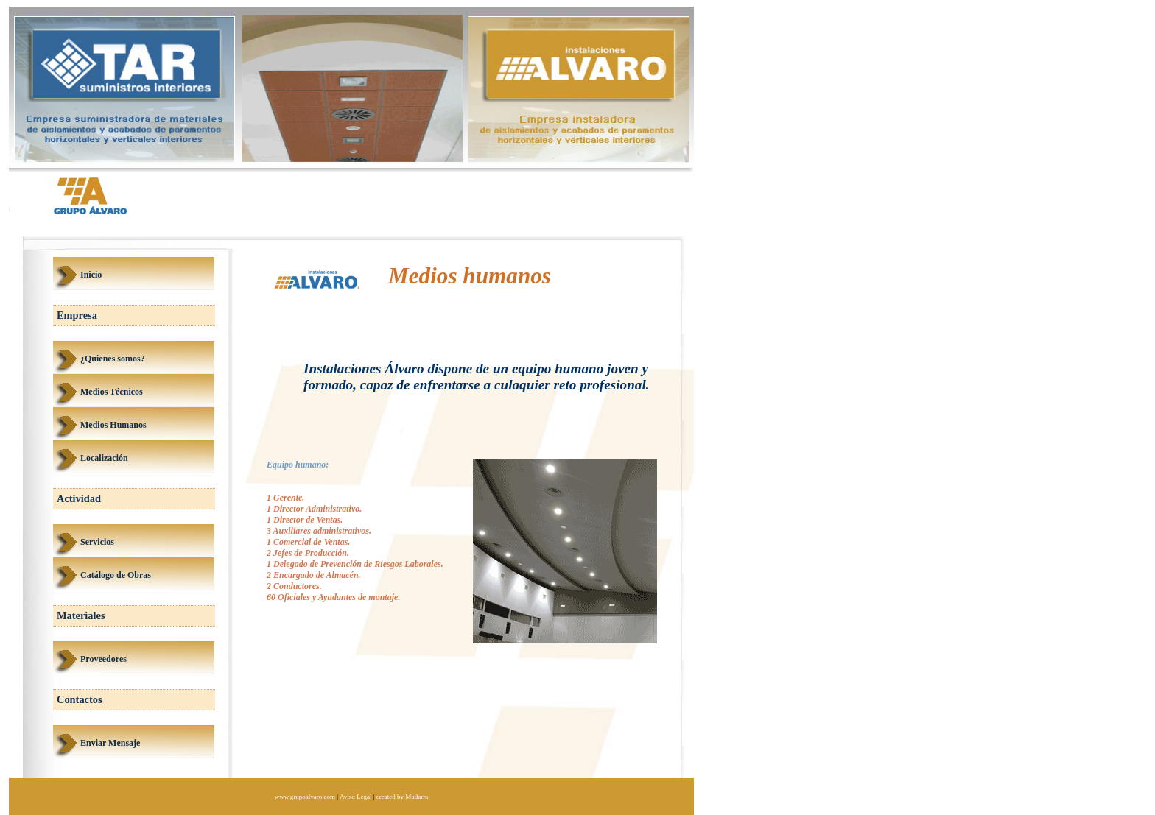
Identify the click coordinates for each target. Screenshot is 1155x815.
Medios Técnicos (111, 392)
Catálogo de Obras (115, 575)
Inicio (91, 274)
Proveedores (103, 659)
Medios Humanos (113, 425)
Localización (104, 458)
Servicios (97, 542)
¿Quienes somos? (112, 358)
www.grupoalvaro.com (305, 796)
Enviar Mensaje (110, 743)
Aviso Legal (356, 796)
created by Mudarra (402, 796)
